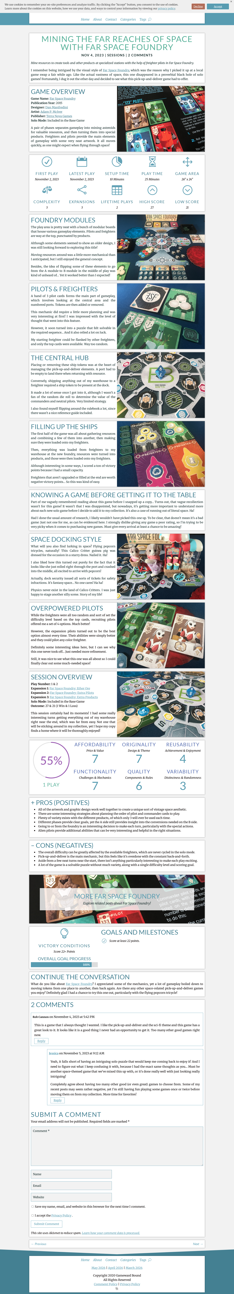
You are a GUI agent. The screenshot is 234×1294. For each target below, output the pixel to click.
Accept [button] (218, 6)
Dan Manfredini (56, 107)
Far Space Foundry (116, 70)
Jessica (53, 1053)
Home (85, 19)
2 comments (140, 55)
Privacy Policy (61, 1215)
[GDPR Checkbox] (33, 1215)
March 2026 (134, 1268)
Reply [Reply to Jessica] (58, 1100)
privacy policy (166, 8)
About (97, 19)
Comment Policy (105, 1284)
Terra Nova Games (59, 116)
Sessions (116, 55)
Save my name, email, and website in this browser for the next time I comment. (90, 1206)
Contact (111, 19)
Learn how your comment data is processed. (111, 1233)
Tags (142, 19)
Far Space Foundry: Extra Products (74, 697)
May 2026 (98, 1268)
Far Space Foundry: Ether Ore (70, 688)
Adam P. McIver (51, 112)
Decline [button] (198, 6)
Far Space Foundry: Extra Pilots (72, 693)
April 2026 (115, 1268)
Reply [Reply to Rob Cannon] (41, 1041)
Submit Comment (46, 1224)
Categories (128, 19)
